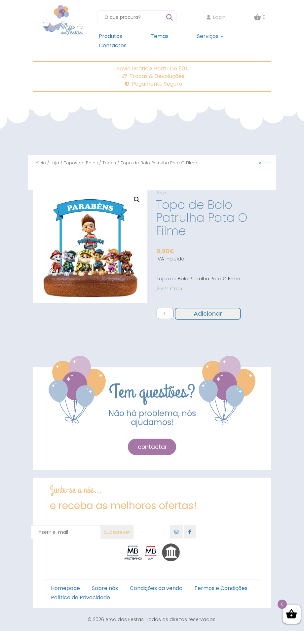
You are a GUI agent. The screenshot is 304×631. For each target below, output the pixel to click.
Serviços (210, 36)
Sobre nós (105, 588)
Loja (55, 163)
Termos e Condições (220, 588)
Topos (109, 163)
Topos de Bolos (81, 163)
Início (40, 163)
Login (216, 17)
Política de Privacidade (80, 597)
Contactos (113, 45)
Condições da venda (156, 588)
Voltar (265, 162)
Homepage (65, 588)
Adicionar (208, 313)
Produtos (110, 36)
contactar (152, 447)
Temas (160, 36)
